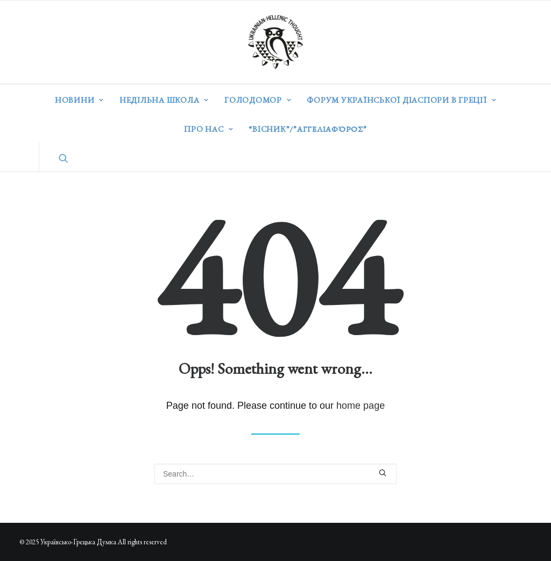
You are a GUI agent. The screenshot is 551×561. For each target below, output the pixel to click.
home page (360, 405)
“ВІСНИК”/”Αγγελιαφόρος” (307, 129)
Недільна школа (164, 100)
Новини (79, 100)
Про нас (208, 129)
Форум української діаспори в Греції (401, 100)
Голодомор (257, 100)
